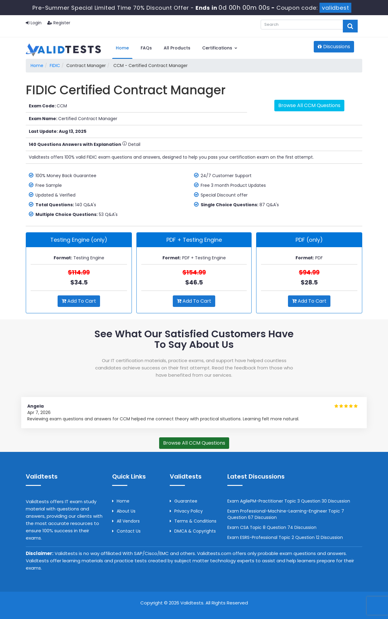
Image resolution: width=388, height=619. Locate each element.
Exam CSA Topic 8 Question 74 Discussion (271, 527)
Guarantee (183, 501)
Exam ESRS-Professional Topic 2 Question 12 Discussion (285, 537)
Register (58, 23)
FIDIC (55, 65)
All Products (177, 48)
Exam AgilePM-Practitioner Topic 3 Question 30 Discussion (288, 501)
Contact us (126, 531)
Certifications (220, 48)
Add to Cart (79, 301)
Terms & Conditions (193, 521)
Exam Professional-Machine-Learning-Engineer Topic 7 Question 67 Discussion (285, 514)
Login (34, 23)
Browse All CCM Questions (309, 105)
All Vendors (126, 521)
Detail (131, 144)
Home (122, 48)
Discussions (334, 46)
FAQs (146, 48)
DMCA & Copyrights (193, 531)
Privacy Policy (186, 511)
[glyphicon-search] (350, 26)
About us (123, 511)
